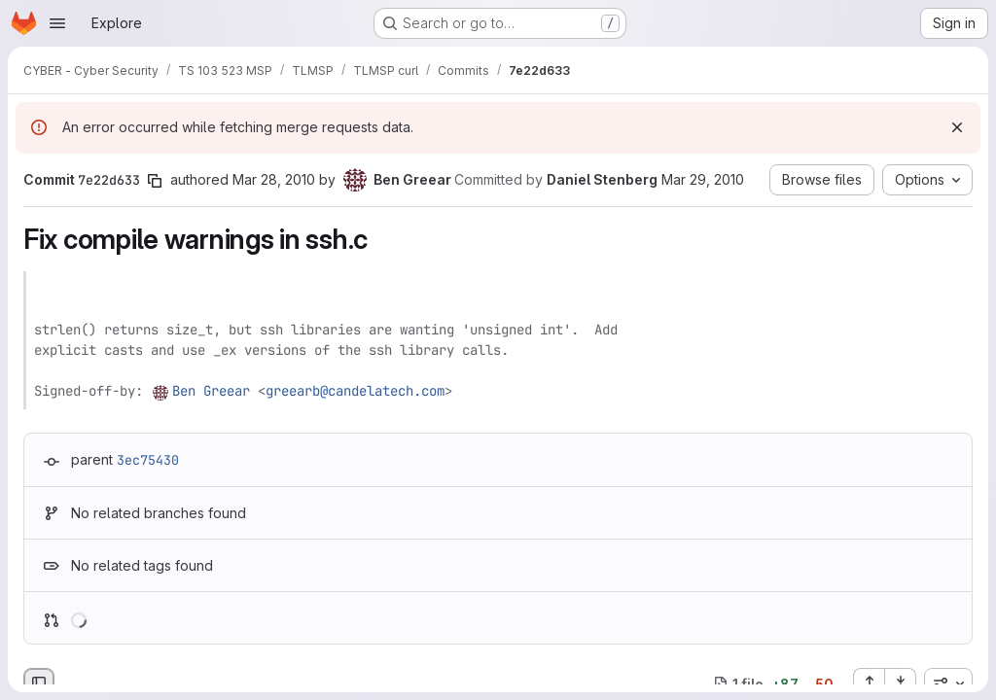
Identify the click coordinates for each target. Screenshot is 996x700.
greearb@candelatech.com (355, 391)
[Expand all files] (868, 683)
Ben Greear (211, 391)
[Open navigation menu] (57, 23)
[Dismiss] (957, 127)
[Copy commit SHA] (154, 180)
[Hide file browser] (38, 683)
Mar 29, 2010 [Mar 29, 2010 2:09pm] (702, 179)
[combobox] (948, 683)
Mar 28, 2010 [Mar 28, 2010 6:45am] (273, 179)
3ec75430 (148, 460)
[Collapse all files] (900, 683)
